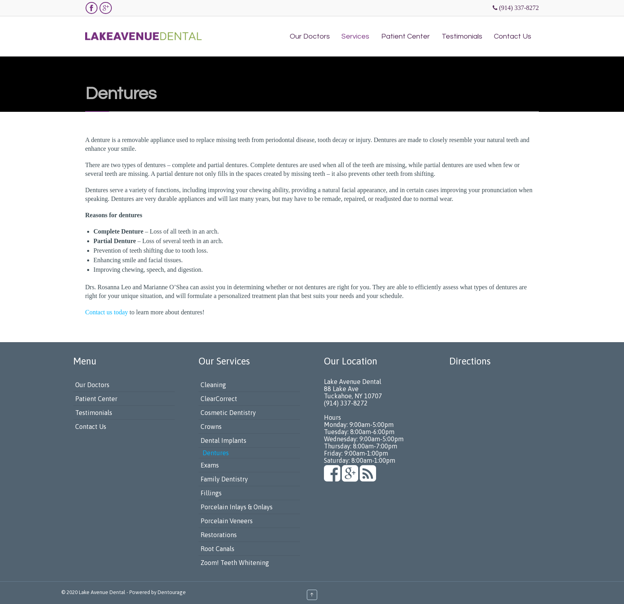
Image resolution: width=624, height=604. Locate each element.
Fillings (211, 493)
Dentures (216, 452)
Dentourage (172, 592)
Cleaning (213, 384)
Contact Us (90, 426)
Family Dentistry (224, 479)
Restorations (219, 534)
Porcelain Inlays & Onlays (237, 506)
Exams (210, 465)
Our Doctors (92, 384)
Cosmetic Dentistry (228, 412)
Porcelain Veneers (227, 520)
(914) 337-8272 (519, 7)
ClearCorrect (219, 398)
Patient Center (96, 398)
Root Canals (217, 548)
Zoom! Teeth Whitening (235, 562)
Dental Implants (223, 440)
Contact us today (106, 312)
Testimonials (93, 412)
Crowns (211, 426)
